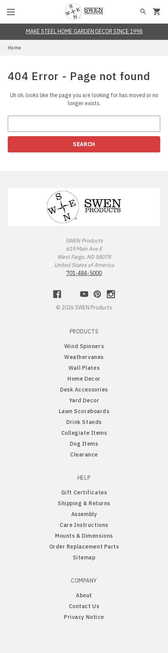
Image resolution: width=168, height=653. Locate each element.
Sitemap (84, 557)
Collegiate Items (84, 432)
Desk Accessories (84, 389)
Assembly (84, 514)
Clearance (84, 454)
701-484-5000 (84, 273)
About (84, 595)
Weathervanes (84, 357)
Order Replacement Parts (84, 546)
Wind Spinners (84, 346)
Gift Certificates (84, 492)
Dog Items (84, 443)
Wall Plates (84, 367)
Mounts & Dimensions (84, 535)
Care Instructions (84, 524)
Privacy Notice (84, 617)
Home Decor (84, 378)
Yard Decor (84, 400)
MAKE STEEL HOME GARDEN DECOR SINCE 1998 (84, 31)
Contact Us (84, 606)
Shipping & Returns (84, 503)
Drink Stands (84, 422)
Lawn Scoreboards (84, 411)
